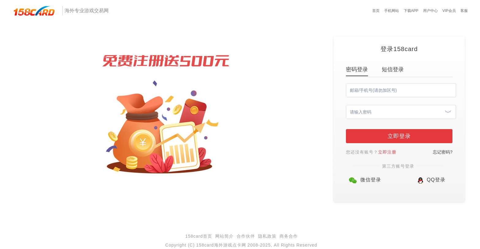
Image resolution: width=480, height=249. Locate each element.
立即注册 (387, 152)
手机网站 (391, 11)
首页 (376, 11)
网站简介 (224, 236)
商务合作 (288, 236)
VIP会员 (449, 11)
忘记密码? (442, 152)
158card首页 (198, 236)
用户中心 (430, 11)
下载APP (411, 11)
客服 (464, 11)
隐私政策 (267, 236)
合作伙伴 (246, 236)
